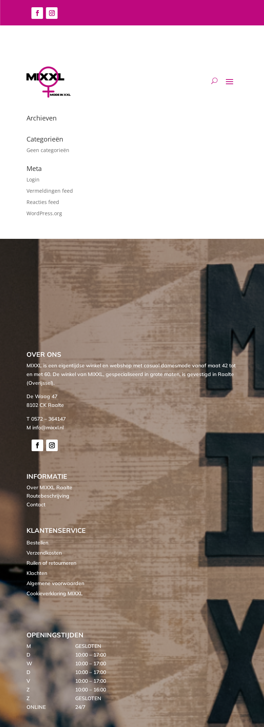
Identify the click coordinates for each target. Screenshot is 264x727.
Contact (36, 504)
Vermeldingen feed (50, 190)
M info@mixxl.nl (45, 427)
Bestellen (37, 542)
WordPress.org (44, 213)
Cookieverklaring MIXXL (55, 593)
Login (33, 179)
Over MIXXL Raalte (49, 487)
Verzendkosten (44, 553)
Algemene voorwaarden (55, 583)
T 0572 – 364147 (46, 419)
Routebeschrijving (48, 496)
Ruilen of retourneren (51, 563)
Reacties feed (43, 202)
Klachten (37, 573)
